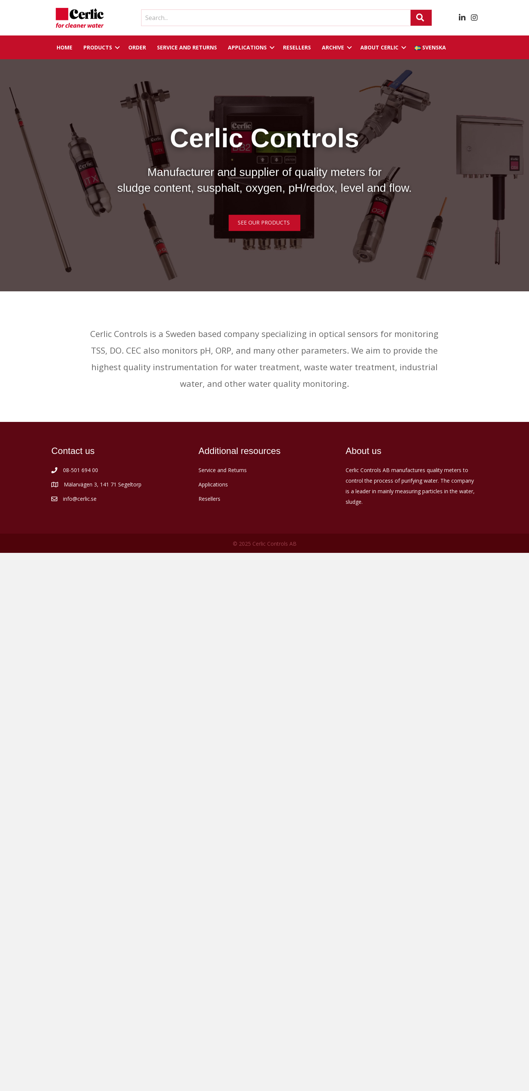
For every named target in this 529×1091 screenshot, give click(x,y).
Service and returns (187, 47)
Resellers (297, 47)
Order (137, 47)
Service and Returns (222, 470)
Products (97, 47)
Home (64, 47)
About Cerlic (379, 47)
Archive (333, 47)
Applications (247, 47)
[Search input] (274, 18)
